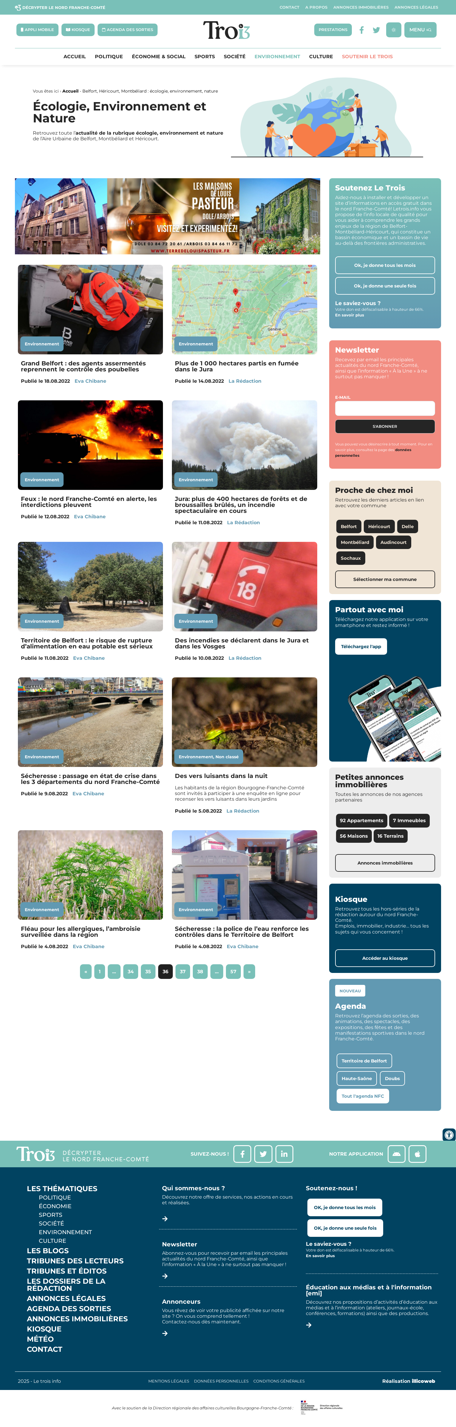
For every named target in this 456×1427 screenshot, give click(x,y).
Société (235, 56)
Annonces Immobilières (361, 7)
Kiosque (44, 1329)
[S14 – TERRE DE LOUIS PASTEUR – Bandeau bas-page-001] (167, 253)
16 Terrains (391, 836)
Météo (40, 1339)
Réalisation (408, 1381)
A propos (316, 7)
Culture (321, 56)
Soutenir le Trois (367, 56)
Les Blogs (48, 1251)
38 (202, 969)
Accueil (75, 56)
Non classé (227, 756)
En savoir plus (349, 315)
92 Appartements (361, 821)
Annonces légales (416, 7)
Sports (205, 56)
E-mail (342, 397)
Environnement (277, 56)
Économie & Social (159, 56)
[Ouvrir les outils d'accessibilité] (449, 1135)
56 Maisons (354, 836)
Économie (55, 1206)
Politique (109, 56)
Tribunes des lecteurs (75, 1261)
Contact (289, 7)
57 (235, 969)
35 (150, 969)
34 (132, 969)
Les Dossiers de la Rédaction (66, 1285)
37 (185, 969)
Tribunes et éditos (67, 1271)
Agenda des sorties (69, 1309)
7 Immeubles (409, 821)
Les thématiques (62, 1189)
